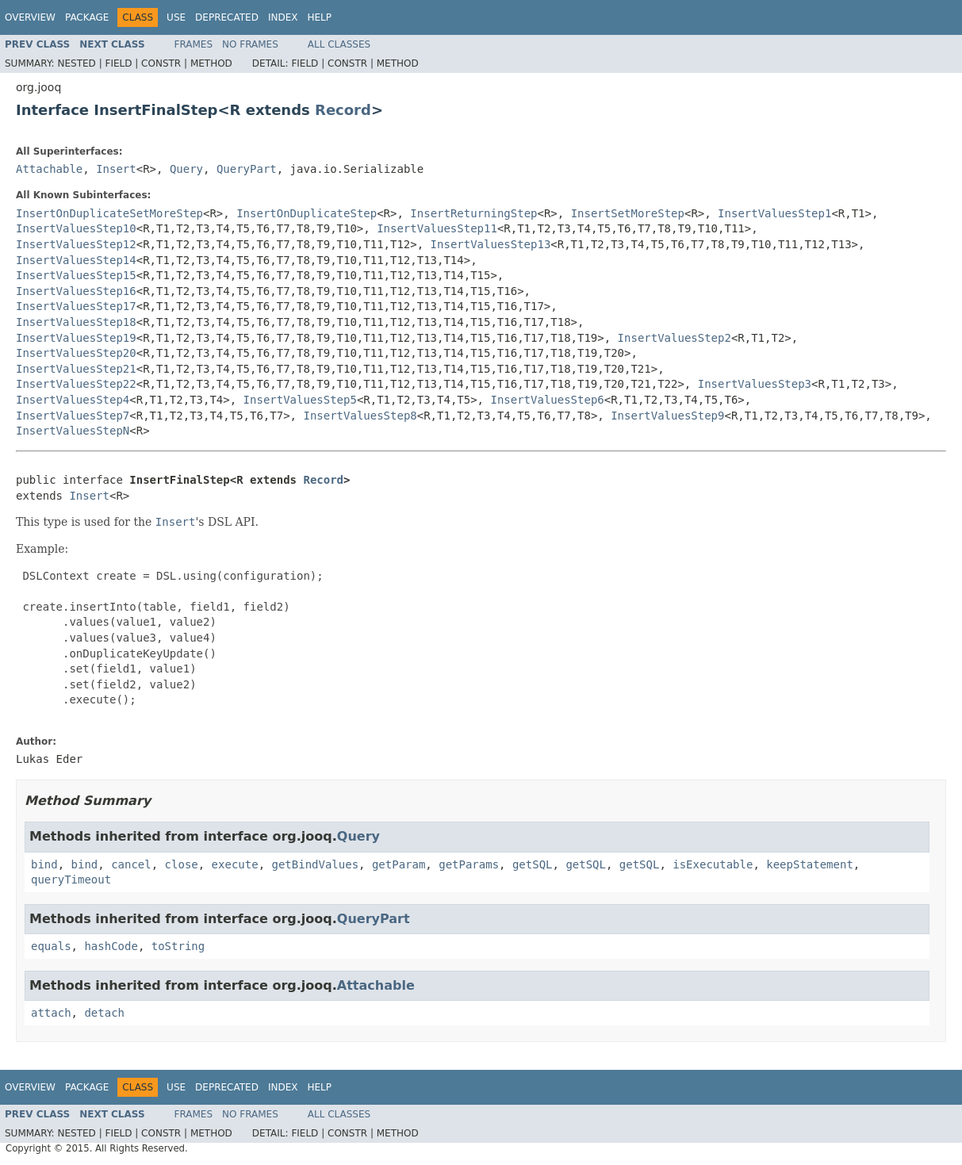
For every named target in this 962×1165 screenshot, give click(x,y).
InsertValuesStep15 (76, 275)
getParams (469, 864)
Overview (30, 17)
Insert (116, 169)
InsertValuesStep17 (76, 306)
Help (319, 17)
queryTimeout (71, 879)
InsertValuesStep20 (76, 353)
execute (235, 864)
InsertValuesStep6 (547, 399)
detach (104, 1012)
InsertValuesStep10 (76, 228)
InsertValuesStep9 (667, 415)
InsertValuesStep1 (774, 213)
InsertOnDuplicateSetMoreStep (109, 213)
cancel (131, 864)
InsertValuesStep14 (76, 260)
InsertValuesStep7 (72, 415)
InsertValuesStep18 (76, 322)
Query (186, 169)
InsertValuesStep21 (76, 368)
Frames (193, 44)
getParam (398, 864)
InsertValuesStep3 (754, 383)
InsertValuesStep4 (72, 399)
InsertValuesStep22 (76, 383)
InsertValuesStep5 (300, 399)
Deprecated (227, 17)
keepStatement (809, 864)
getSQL (532, 864)
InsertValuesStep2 (674, 337)
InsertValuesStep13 (491, 244)
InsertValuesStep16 (76, 291)
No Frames (250, 44)
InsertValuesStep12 (76, 244)
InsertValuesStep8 (359, 415)
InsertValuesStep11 (437, 228)
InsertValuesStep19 (76, 337)
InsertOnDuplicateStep (306, 213)
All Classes (339, 44)
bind (44, 864)
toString (178, 946)
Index (283, 17)
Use (176, 17)
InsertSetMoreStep (627, 213)
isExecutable (713, 864)
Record (343, 110)
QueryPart (247, 169)
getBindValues (314, 864)
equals (51, 946)
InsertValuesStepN (72, 430)
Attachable (49, 169)
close (181, 864)
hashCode (110, 946)
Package (87, 17)
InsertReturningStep (473, 213)
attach (51, 1012)
